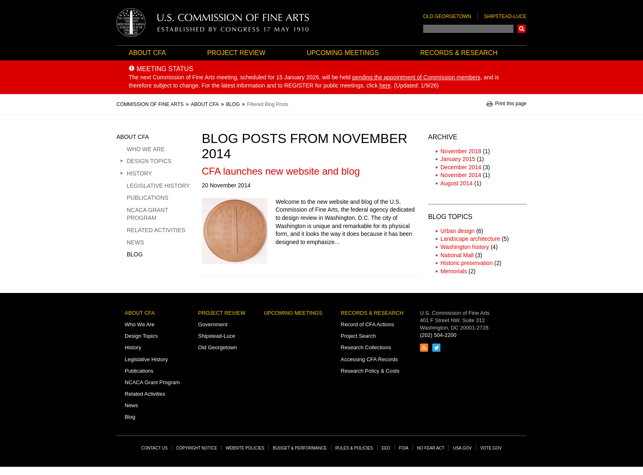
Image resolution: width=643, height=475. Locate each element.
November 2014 (460, 175)
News (135, 242)
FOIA (403, 448)
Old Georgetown (447, 16)
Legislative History (158, 185)
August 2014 (456, 183)
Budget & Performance (300, 448)
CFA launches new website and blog (281, 171)
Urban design (457, 231)
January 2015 (457, 159)
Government (213, 324)
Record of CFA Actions (367, 324)
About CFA (147, 52)
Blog (135, 254)
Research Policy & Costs (370, 371)
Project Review (236, 52)
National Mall (457, 255)
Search (522, 29)
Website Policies (245, 448)
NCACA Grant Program (147, 214)
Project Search (358, 336)
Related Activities (156, 230)
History (139, 173)
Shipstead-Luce (505, 16)
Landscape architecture (470, 238)
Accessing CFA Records (369, 359)
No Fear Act (431, 448)
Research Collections (366, 347)
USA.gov (462, 448)
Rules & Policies (354, 448)
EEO (386, 448)
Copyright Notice (196, 448)
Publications (148, 197)
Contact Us (154, 448)
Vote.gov (491, 448)
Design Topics (149, 161)
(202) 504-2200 (438, 335)
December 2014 (460, 167)
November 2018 (460, 151)
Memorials (453, 271)
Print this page (511, 103)
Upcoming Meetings (343, 52)
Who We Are (146, 149)
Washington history (464, 247)
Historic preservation (466, 263)
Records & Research (458, 52)
